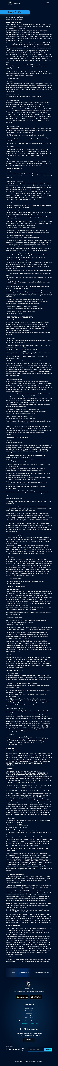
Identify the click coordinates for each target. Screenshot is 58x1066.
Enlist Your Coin (29, 1017)
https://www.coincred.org (13, 28)
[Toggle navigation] (47, 3)
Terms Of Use (29, 1008)
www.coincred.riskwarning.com (24, 75)
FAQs (29, 1015)
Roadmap (29, 1013)
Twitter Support (25, 972)
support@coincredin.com (42, 972)
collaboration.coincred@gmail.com (29, 1023)
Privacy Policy (29, 1011)
